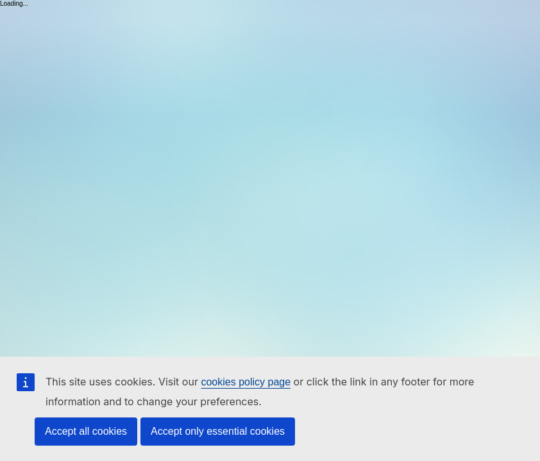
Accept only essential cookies (218, 431)
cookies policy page (246, 381)
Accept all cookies (86, 431)
